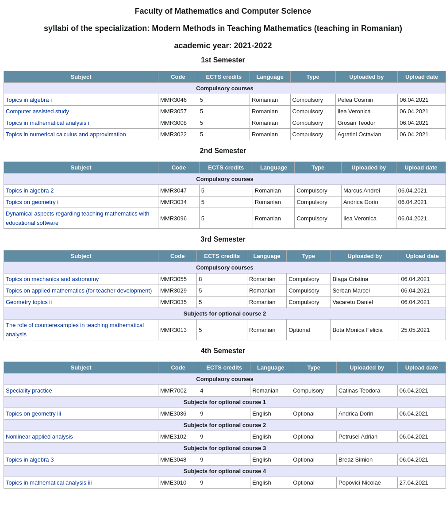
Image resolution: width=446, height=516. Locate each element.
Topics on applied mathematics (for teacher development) (79, 290)
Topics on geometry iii (33, 413)
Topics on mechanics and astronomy (52, 279)
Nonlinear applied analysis (39, 436)
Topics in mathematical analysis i (47, 122)
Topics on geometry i (32, 202)
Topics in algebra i (29, 99)
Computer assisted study (37, 111)
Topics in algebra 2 (30, 190)
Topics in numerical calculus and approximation (66, 134)
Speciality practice (29, 390)
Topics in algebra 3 (30, 459)
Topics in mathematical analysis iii (49, 482)
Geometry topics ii (29, 302)
